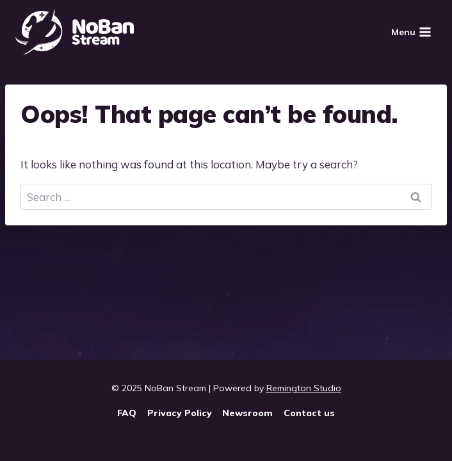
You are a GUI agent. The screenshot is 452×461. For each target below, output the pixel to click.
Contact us (309, 413)
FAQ (126, 413)
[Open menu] (411, 32)
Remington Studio (303, 388)
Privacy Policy (179, 413)
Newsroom (247, 413)
